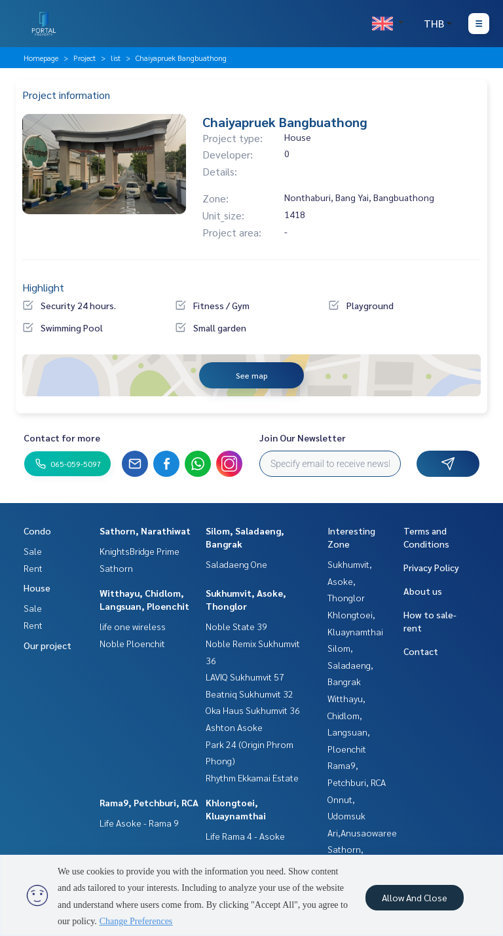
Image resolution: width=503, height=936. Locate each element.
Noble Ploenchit (132, 643)
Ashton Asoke (234, 727)
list (116, 57)
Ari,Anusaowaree (362, 832)
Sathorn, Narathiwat (145, 530)
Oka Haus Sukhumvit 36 (253, 710)
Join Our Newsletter (302, 437)
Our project (47, 645)
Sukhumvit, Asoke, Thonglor (349, 580)
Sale (33, 551)
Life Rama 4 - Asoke (245, 836)
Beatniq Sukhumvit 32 (249, 694)
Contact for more (62, 437)
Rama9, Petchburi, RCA (149, 802)
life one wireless (133, 626)
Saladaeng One (236, 564)
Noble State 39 (236, 626)
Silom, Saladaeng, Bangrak (350, 664)
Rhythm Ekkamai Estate (252, 777)
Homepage (41, 57)
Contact (420, 651)
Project (84, 57)
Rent (33, 568)
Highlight (43, 287)
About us (422, 591)
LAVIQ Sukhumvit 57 (245, 677)
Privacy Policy (431, 567)
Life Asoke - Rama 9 (139, 823)
